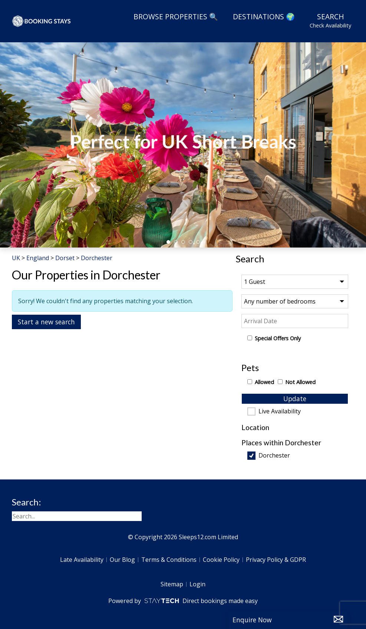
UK (16, 258)
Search (330, 20)
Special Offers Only (278, 338)
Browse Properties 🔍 (175, 17)
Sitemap (172, 584)
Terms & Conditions (169, 560)
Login (197, 584)
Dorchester (274, 455)
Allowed (264, 382)
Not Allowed (300, 382)
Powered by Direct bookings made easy (183, 600)
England (37, 258)
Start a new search (46, 321)
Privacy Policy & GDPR (276, 560)
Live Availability (279, 411)
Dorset (65, 258)
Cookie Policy (221, 560)
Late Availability (81, 560)
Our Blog (122, 560)
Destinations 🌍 (264, 17)
